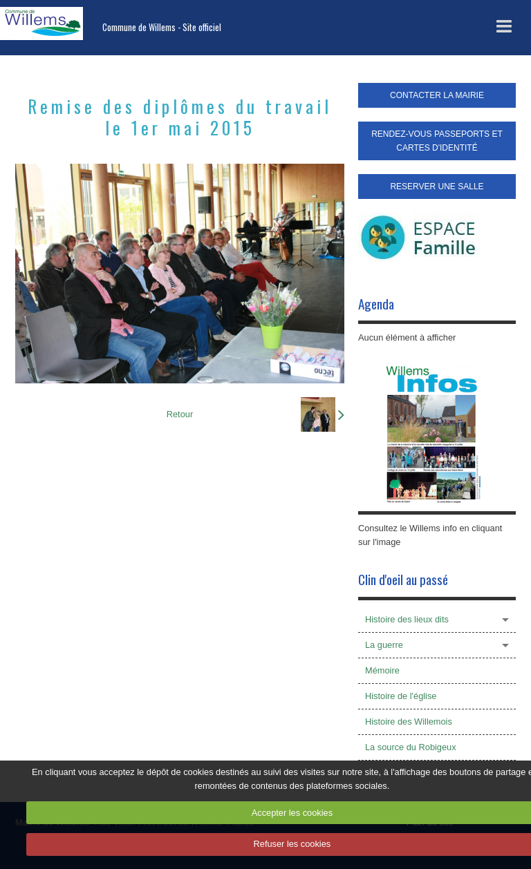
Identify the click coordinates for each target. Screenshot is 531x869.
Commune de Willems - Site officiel (161, 27)
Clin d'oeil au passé (403, 579)
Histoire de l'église (400, 696)
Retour (180, 414)
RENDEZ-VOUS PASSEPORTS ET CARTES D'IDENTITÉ (437, 141)
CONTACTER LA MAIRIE (437, 95)
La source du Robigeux (410, 747)
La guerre (384, 645)
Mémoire (382, 670)
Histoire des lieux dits (407, 619)
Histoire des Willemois (408, 721)
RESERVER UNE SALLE (436, 186)
